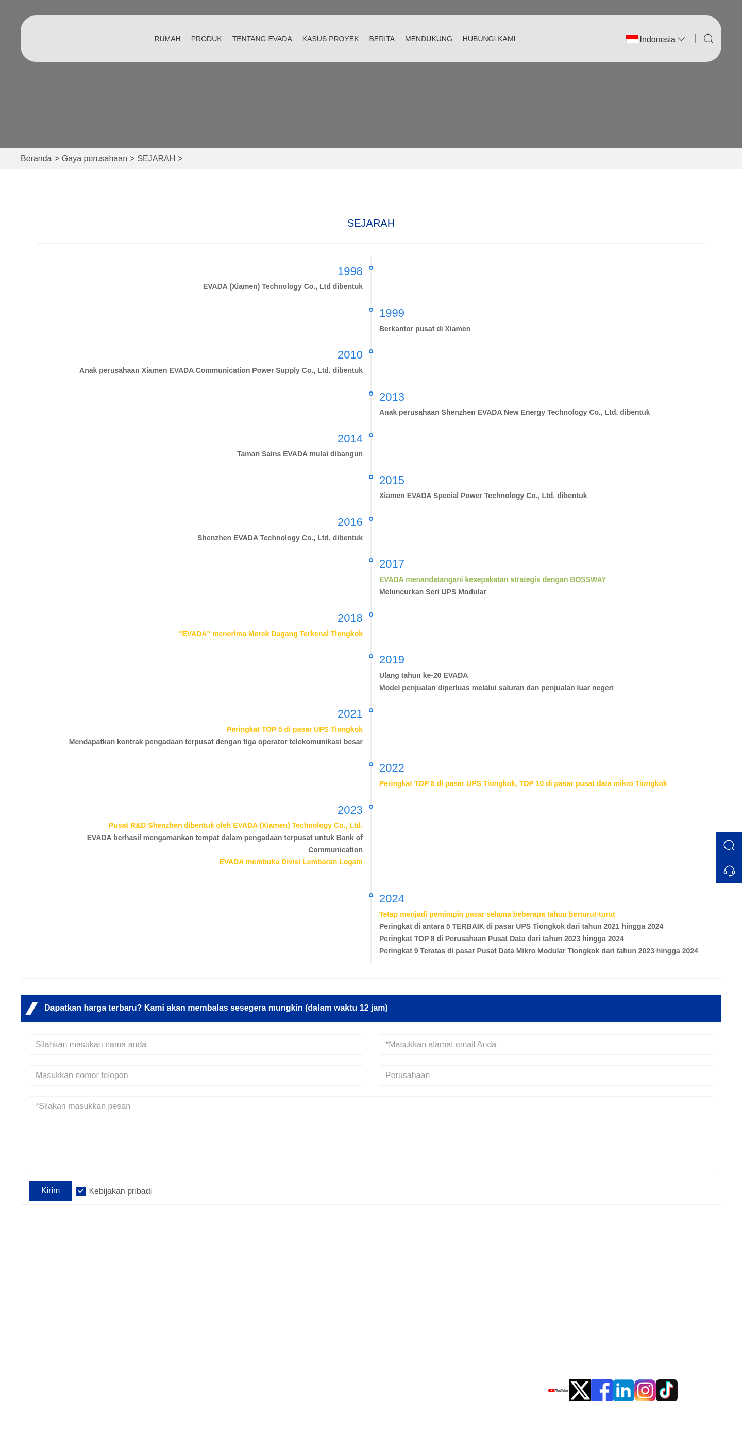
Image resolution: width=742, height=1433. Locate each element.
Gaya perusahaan (94, 158)
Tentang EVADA (262, 39)
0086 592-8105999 (607, 1365)
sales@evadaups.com (613, 1332)
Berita (382, 39)
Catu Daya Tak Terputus (420, 1290)
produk (206, 39)
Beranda (36, 158)
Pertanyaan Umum (239, 1290)
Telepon (596, 1353)
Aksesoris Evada (406, 1339)
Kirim (50, 1190)
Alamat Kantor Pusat (633, 1263)
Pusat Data (396, 1323)
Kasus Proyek (330, 39)
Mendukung (428, 39)
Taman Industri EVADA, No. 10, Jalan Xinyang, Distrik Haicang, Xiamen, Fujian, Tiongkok (629, 1288)
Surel (589, 1320)
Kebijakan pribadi (120, 1191)
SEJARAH (156, 158)
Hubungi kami (489, 39)
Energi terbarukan (409, 1306)
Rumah (167, 39)
